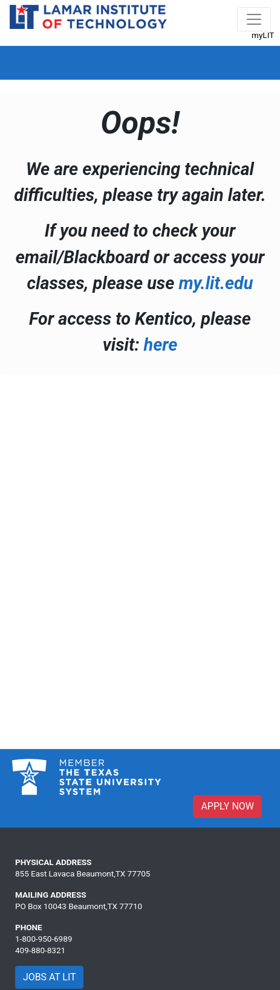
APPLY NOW (227, 806)
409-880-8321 (40, 950)
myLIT (263, 35)
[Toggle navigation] (254, 19)
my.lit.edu (215, 283)
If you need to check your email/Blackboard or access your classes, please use (140, 256)
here (161, 344)
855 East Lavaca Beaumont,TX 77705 (82, 873)
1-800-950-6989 (43, 939)
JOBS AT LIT (49, 977)
